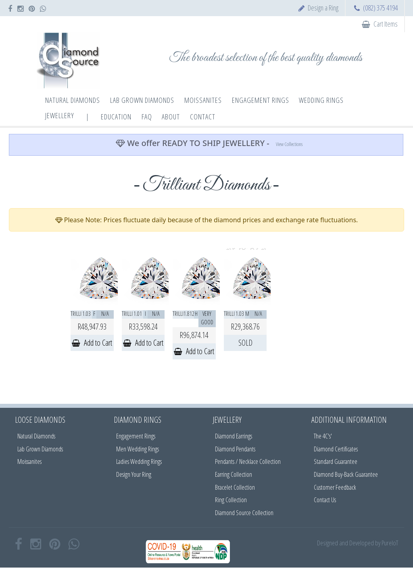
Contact (202, 116)
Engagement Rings (135, 436)
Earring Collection (233, 474)
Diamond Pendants (235, 449)
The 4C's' (323, 436)
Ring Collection (231, 499)
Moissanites (29, 461)
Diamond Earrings (233, 436)
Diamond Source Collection (244, 512)
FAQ (147, 116)
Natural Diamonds (36, 436)
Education (116, 116)
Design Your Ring (133, 474)
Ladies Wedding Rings (139, 461)
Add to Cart (92, 342)
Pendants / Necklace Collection (248, 461)
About (171, 116)
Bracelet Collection (235, 487)
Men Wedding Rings (137, 449)
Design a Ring (323, 8)
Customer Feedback (335, 487)
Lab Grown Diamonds (40, 449)
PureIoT (390, 542)
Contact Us (325, 499)
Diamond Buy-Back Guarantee (346, 474)
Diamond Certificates (336, 449)
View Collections (289, 144)
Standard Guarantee (335, 461)
